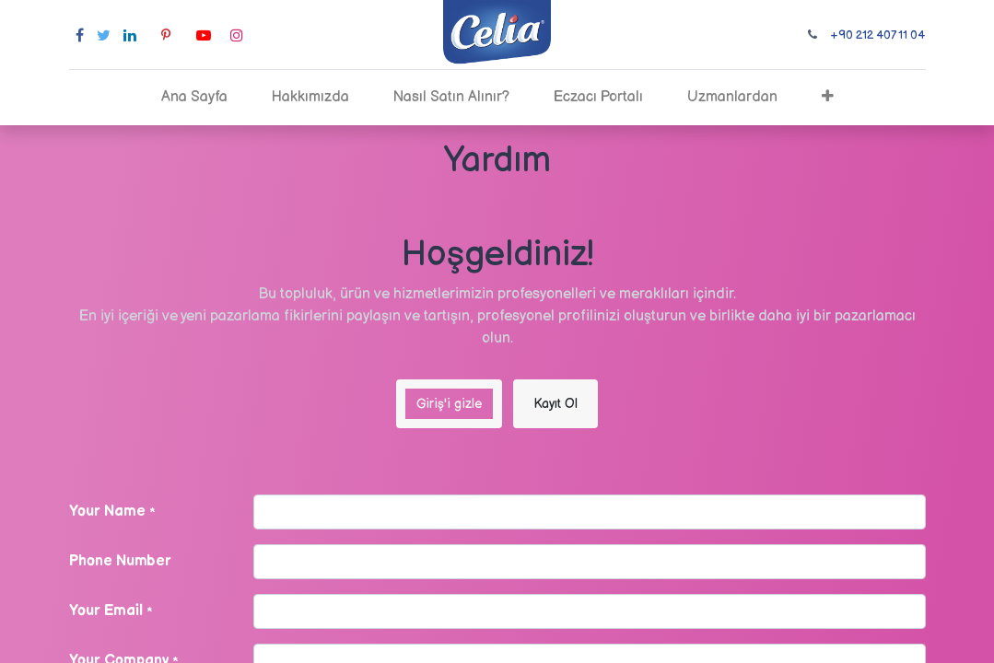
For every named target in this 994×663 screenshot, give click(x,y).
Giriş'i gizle (449, 404)
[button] (828, 97)
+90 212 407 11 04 (877, 35)
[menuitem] (194, 97)
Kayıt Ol (555, 404)
